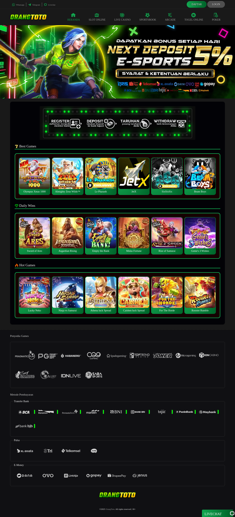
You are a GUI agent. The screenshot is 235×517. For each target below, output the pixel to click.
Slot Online (97, 17)
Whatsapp (18, 5)
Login (216, 4)
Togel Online (194, 17)
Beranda (73, 17)
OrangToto (110, 509)
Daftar (196, 4)
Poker (216, 17)
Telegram (34, 5)
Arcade (170, 17)
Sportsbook (147, 17)
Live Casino (122, 17)
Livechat (49, 5)
